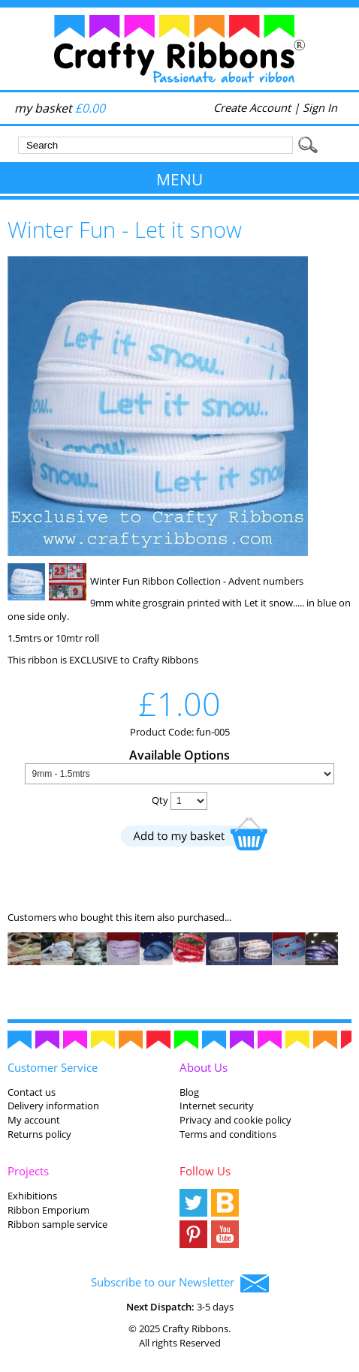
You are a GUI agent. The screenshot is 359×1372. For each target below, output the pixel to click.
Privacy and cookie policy (235, 1120)
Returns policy (39, 1134)
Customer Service (53, 1067)
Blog (189, 1092)
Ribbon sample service (57, 1224)
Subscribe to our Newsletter (180, 1283)
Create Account (252, 107)
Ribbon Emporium (48, 1210)
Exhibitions (32, 1195)
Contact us (32, 1092)
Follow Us (205, 1170)
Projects (28, 1170)
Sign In (320, 107)
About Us (204, 1067)
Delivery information (53, 1105)
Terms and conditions (228, 1134)
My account (34, 1120)
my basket (59, 108)
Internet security (217, 1105)
